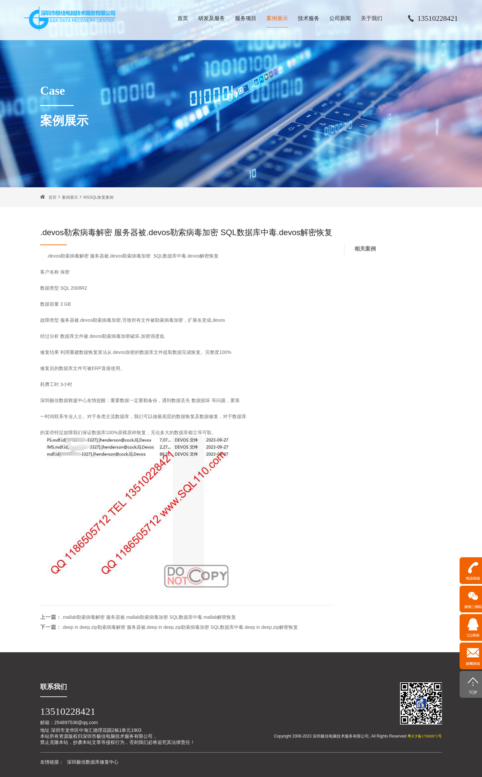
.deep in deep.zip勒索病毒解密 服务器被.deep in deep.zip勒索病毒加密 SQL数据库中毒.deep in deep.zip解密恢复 (180, 627)
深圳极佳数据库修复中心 (92, 762)
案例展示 (277, 18)
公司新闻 (340, 18)
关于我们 (371, 18)
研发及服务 (211, 18)
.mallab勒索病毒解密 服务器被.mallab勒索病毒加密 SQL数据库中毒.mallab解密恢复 (149, 617)
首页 (182, 18)
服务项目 (245, 18)
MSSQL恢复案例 (98, 197)
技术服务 (308, 18)
